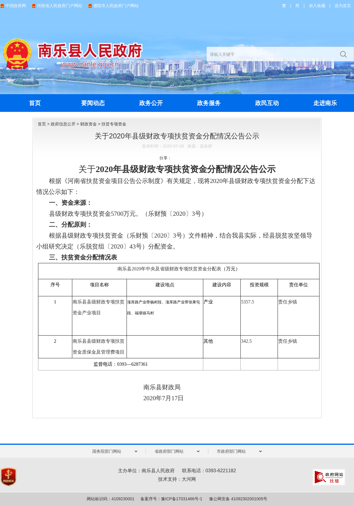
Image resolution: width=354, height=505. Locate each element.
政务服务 (209, 103)
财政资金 (88, 124)
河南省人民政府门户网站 (59, 5)
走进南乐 (325, 103)
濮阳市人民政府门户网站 (116, 5)
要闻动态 (93, 103)
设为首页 (343, 5)
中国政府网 (15, 5)
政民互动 (267, 103)
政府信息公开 (63, 124)
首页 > (44, 124)
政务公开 (151, 103)
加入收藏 (317, 5)
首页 (35, 103)
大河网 (189, 479)
